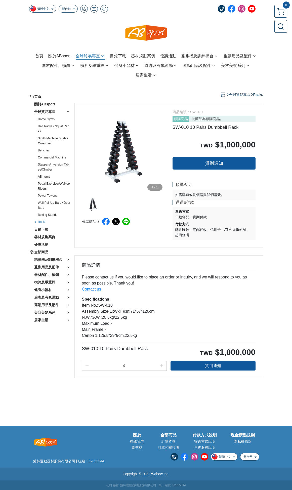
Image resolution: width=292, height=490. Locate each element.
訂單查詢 (168, 441)
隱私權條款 (243, 441)
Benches (44, 150)
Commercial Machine (52, 157)
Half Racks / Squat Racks (53, 129)
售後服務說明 (204, 447)
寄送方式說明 (204, 441)
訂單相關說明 (168, 447)
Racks (42, 222)
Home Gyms (46, 119)
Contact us (91, 289)
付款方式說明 (205, 435)
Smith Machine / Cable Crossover (53, 141)
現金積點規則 (243, 435)
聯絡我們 (137, 441)
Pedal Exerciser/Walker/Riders (54, 186)
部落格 (137, 447)
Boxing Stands (47, 215)
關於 (137, 435)
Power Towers (47, 195)
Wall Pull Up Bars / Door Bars (54, 205)
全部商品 (168, 435)
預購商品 (181, 119)
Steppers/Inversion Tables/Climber (53, 167)
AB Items (44, 176)
